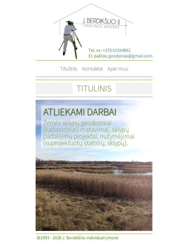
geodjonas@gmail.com (130, 56)
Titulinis (68, 68)
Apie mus (118, 68)
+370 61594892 (116, 50)
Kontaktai (92, 68)
